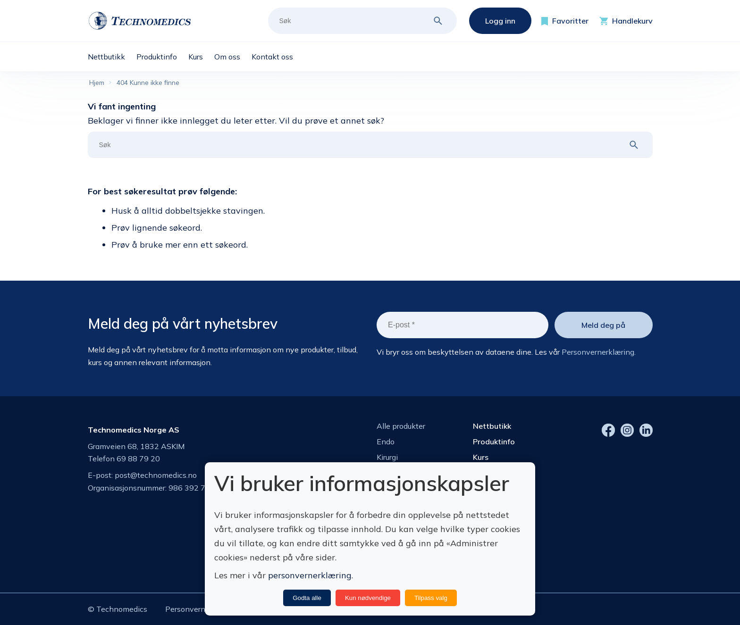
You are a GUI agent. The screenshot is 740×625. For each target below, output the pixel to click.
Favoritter (570, 20)
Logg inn (500, 20)
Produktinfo (494, 441)
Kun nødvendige (368, 597)
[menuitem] (112, 56)
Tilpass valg (430, 597)
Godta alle (307, 597)
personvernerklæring (310, 575)
